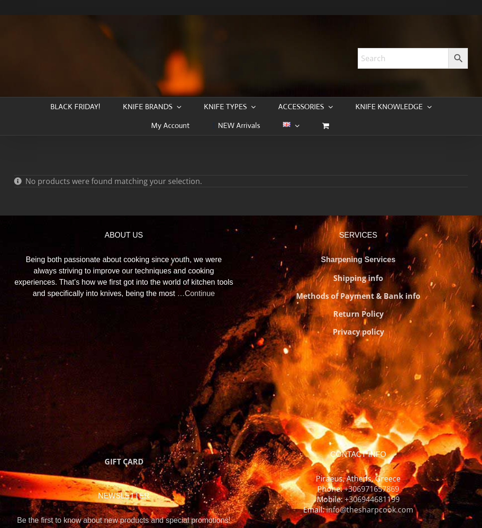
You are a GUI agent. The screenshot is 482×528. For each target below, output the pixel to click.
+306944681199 (372, 499)
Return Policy (358, 314)
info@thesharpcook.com (369, 509)
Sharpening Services (358, 260)
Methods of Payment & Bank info (358, 296)
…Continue (196, 293)
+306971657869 (371, 489)
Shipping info (358, 278)
